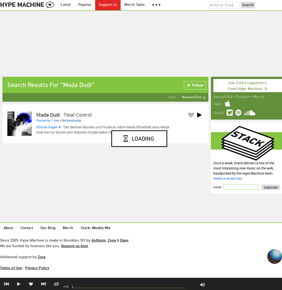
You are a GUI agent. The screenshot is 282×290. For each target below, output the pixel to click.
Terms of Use (11, 267)
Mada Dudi (48, 115)
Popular (84, 5)
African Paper (46, 127)
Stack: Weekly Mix (96, 228)
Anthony (98, 240)
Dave (124, 240)
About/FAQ (222, 97)
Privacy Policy (37, 267)
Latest (66, 5)
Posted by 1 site (47, 120)
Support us (108, 5)
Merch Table (134, 5)
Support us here (74, 245)
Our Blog (47, 228)
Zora (41, 256)
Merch (258, 97)
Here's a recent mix (227, 178)
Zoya (112, 240)
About (8, 228)
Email (217, 187)
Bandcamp (73, 120)
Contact (242, 97)
